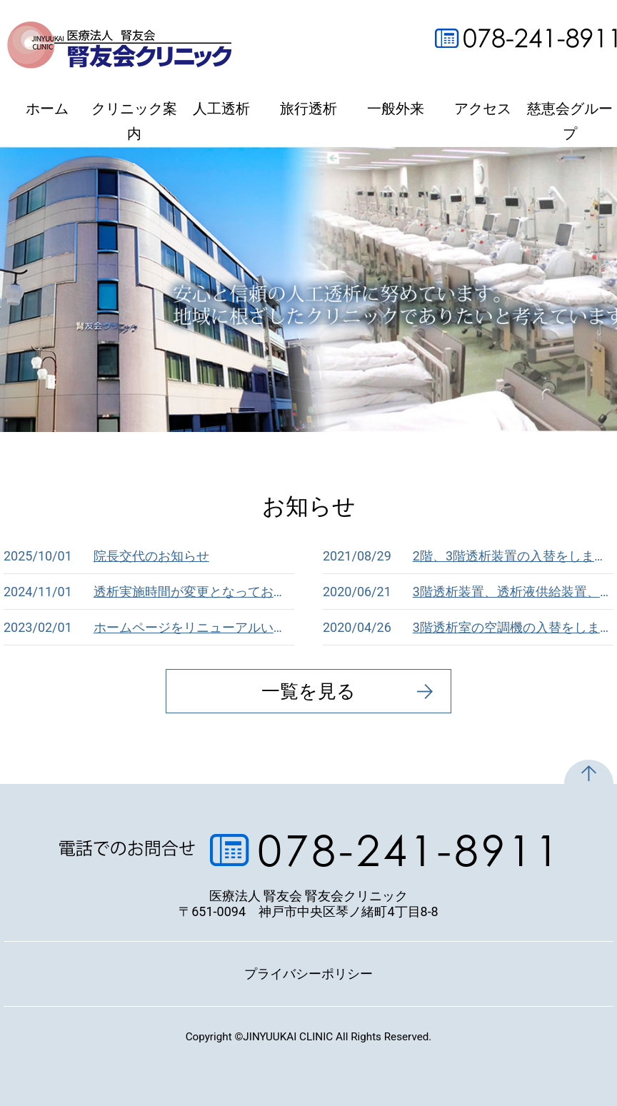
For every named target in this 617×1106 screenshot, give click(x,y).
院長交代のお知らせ (106, 556)
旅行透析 (308, 109)
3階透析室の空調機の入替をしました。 (468, 627)
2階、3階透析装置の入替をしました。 (468, 556)
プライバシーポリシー (308, 973)
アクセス (482, 109)
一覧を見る (308, 691)
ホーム (47, 109)
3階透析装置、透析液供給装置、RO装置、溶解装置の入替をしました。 (468, 592)
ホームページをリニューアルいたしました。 (149, 627)
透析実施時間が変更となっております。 (149, 592)
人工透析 (221, 109)
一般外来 (395, 109)
